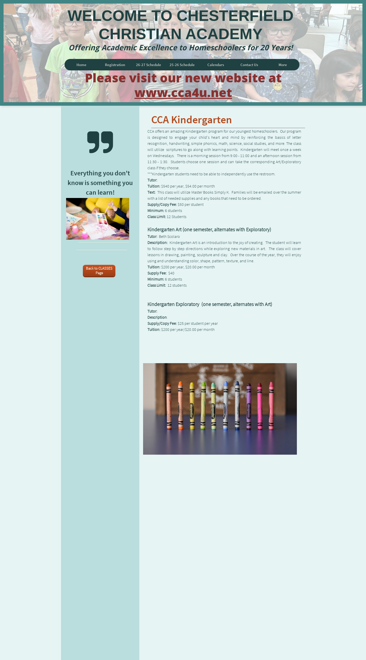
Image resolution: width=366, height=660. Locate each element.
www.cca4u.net (183, 92)
